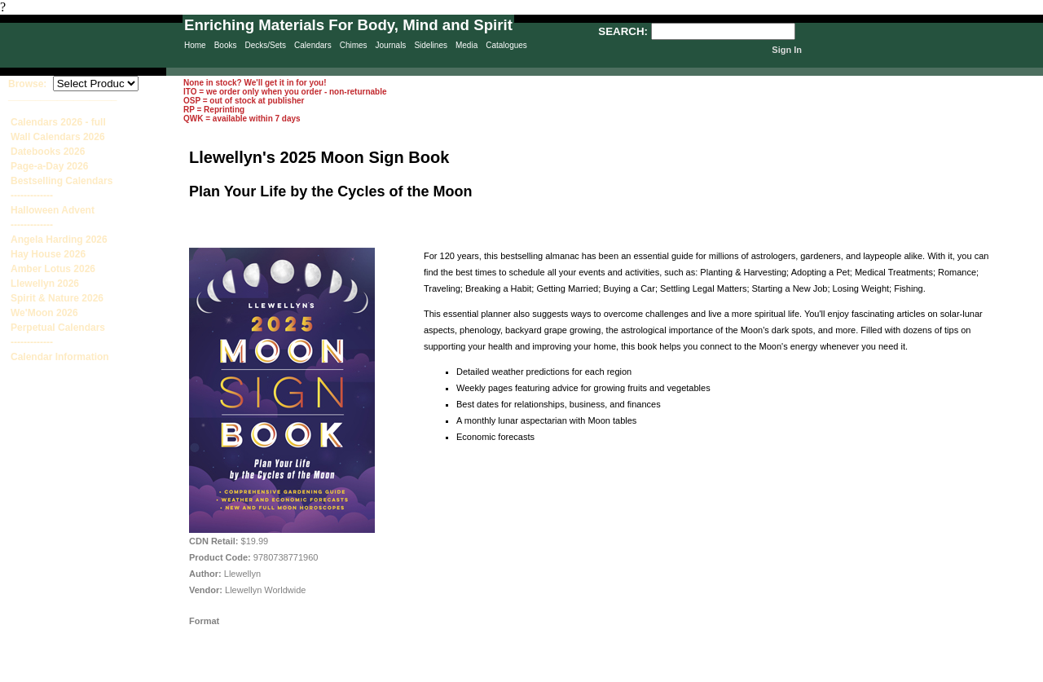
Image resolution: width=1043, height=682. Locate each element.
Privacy (441, 675)
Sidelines (430, 45)
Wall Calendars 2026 (58, 137)
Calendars (313, 45)
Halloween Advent (53, 210)
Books (225, 45)
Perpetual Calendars (58, 327)
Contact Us (579, 675)
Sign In (787, 50)
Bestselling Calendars (61, 181)
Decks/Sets (265, 45)
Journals (391, 45)
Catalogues (506, 45)
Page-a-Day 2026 (49, 166)
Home (195, 45)
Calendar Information (60, 357)
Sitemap (508, 675)
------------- (32, 195)
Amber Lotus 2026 (53, 269)
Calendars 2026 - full (58, 122)
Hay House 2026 (48, 254)
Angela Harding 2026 (59, 239)
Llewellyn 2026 (45, 283)
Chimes (353, 45)
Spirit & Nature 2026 (57, 298)
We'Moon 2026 (44, 313)
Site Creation (1013, 675)
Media (466, 45)
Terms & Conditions (660, 675)
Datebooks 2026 (48, 151)
